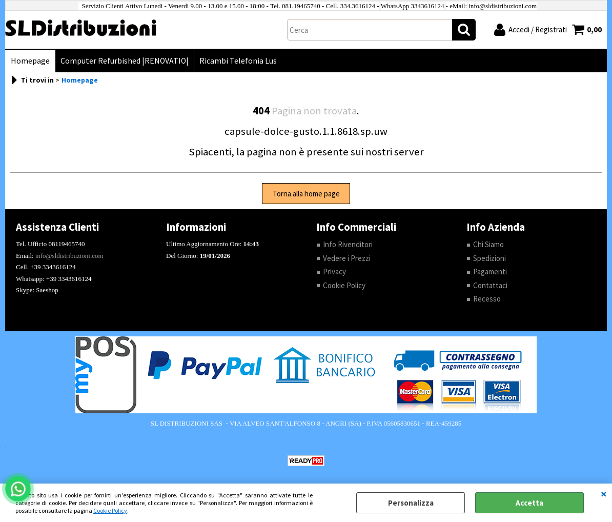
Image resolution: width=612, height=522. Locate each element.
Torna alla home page (306, 193)
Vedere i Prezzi (347, 258)
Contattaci (490, 285)
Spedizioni (489, 258)
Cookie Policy (110, 510)
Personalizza (411, 503)
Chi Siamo (488, 244)
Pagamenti (490, 271)
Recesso (487, 299)
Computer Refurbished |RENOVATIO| (124, 61)
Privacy (334, 271)
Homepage (30, 61)
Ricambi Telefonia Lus (238, 61)
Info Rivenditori (348, 244)
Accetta (529, 503)
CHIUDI (604, 494)
